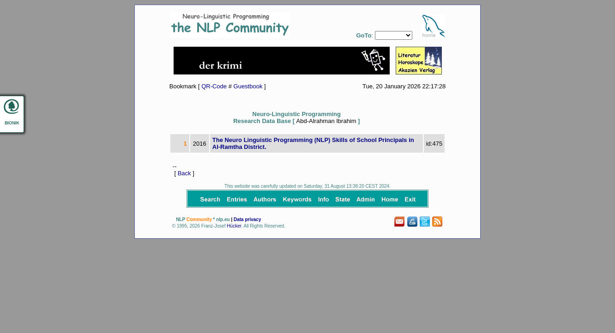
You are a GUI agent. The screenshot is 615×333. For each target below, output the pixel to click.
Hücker (234, 225)
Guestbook (248, 86)
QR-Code (214, 86)
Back (184, 173)
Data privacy (247, 219)
